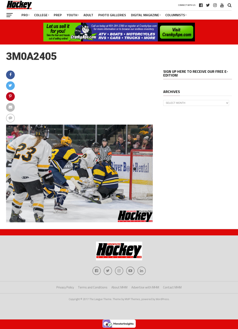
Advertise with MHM (145, 287)
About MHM (119, 287)
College (40, 14)
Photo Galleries (112, 14)
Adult (88, 14)
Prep (58, 14)
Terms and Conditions (92, 287)
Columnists (175, 14)
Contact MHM (172, 287)
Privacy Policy (65, 287)
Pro (24, 14)
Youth (72, 14)
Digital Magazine (145, 14)
